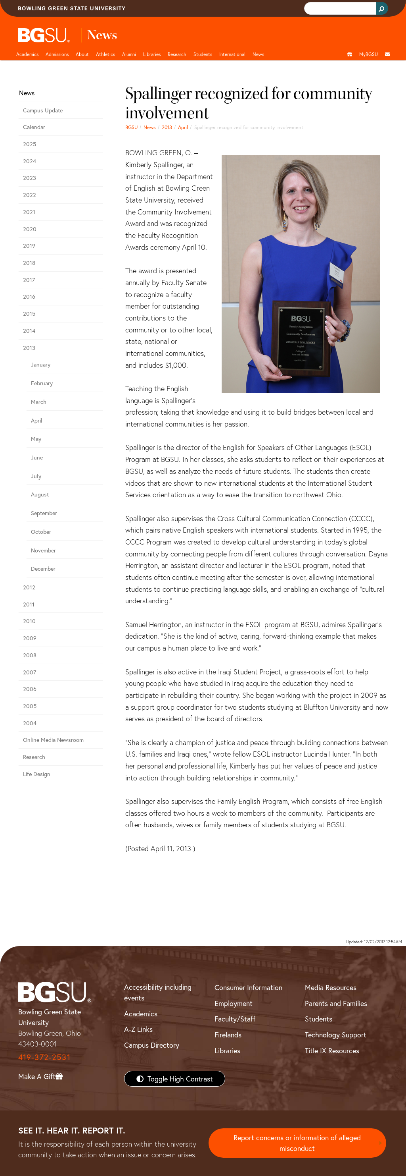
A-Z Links (138, 1029)
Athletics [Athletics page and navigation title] (105, 54)
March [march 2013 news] (38, 402)
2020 (29, 229)
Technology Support (335, 1034)
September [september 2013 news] (44, 513)
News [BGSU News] (258, 54)
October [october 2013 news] (41, 531)
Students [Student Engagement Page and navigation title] (202, 54)
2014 (29, 330)
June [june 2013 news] (37, 457)
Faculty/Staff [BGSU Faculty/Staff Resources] (234, 1018)
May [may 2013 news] (36, 438)
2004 (29, 723)
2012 (29, 587)
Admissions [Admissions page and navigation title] (57, 54)
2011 (28, 604)
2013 (167, 127)
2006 (29, 689)
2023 (29, 178)
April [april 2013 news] (183, 127)
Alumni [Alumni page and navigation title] (129, 54)
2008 (29, 655)
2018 (29, 262)
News (150, 127)
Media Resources (330, 987)
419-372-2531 (44, 1057)
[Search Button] (382, 8)
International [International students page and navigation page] (232, 54)
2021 (29, 212)
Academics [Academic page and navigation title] (27, 54)
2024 (29, 161)
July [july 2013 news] (36, 476)
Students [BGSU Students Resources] (318, 1018)
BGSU (131, 127)
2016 (29, 296)
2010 (29, 621)
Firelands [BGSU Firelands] (227, 1034)
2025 (29, 144)
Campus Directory (151, 1045)
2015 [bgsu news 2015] (29, 313)
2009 (29, 638)
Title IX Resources (332, 1050)
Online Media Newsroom (53, 739)
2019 (29, 245)
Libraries (152, 54)
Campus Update (43, 110)
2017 (29, 280)
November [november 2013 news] (43, 550)
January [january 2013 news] (40, 364)
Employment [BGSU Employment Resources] (233, 1003)
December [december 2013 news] (43, 568)
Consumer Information (248, 987)
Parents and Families (336, 1003)
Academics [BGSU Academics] (140, 1013)
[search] (339, 8)
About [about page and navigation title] (82, 54)
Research (34, 757)
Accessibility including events (158, 992)
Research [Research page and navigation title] (177, 54)
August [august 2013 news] (40, 494)
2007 (29, 672)
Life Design (36, 774)
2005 (29, 706)
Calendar (34, 127)
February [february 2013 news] (42, 383)
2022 (29, 195)
